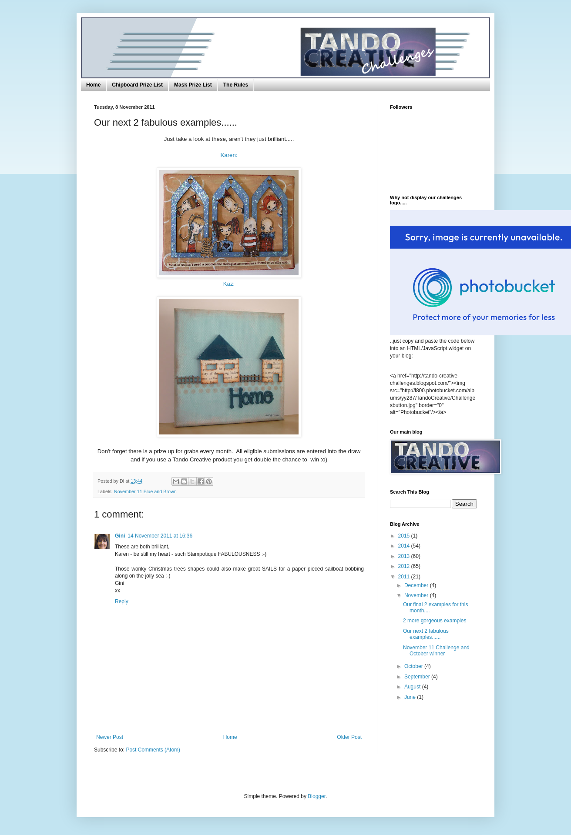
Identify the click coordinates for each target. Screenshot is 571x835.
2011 (404, 577)
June (410, 697)
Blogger (317, 796)
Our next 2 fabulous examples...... (426, 634)
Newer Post (109, 737)
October (414, 666)
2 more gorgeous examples (434, 621)
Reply (121, 601)
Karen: (229, 155)
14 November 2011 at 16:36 (160, 536)
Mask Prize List (193, 85)
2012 (404, 566)
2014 (404, 546)
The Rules (235, 85)
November (417, 595)
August (413, 687)
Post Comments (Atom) (153, 750)
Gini (120, 536)
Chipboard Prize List (137, 85)
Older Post (349, 737)
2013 (404, 556)
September (417, 677)
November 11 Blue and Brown (145, 491)
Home (93, 85)
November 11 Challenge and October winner (436, 651)
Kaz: (229, 284)
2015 (404, 536)
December (417, 585)
